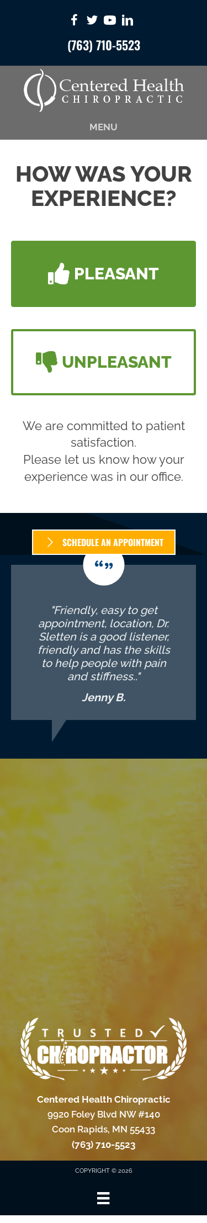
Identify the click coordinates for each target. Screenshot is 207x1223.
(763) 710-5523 (103, 45)
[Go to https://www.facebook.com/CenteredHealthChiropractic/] (74, 22)
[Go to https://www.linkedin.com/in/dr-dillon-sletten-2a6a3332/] (127, 22)
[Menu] (103, 1198)
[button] (103, 274)
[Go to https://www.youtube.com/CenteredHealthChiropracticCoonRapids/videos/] (110, 22)
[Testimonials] (103, 642)
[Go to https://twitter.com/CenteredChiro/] (92, 22)
